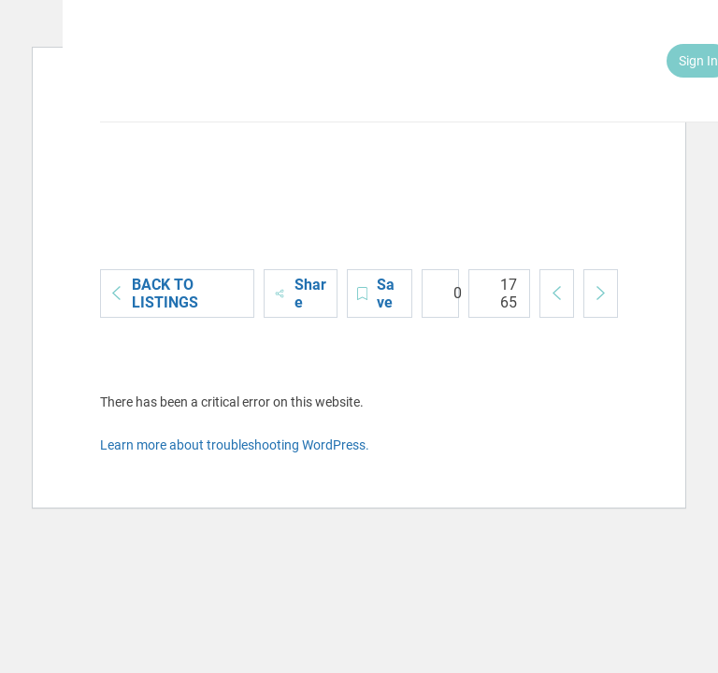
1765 (498, 293)
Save (376, 293)
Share (300, 293)
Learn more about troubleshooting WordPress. (234, 444)
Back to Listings (154, 293)
